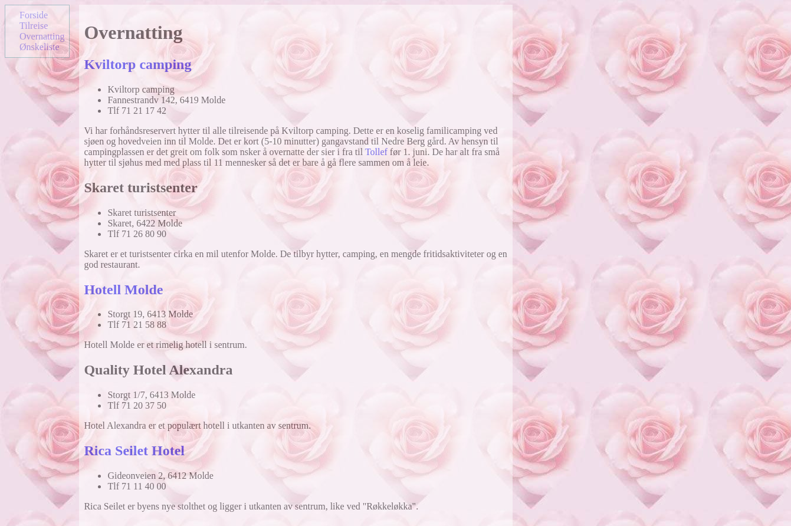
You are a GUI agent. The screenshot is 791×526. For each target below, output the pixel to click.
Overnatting (41, 36)
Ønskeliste (39, 47)
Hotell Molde (123, 289)
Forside (33, 15)
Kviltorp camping (137, 64)
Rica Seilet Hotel (134, 450)
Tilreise (33, 26)
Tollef (376, 152)
